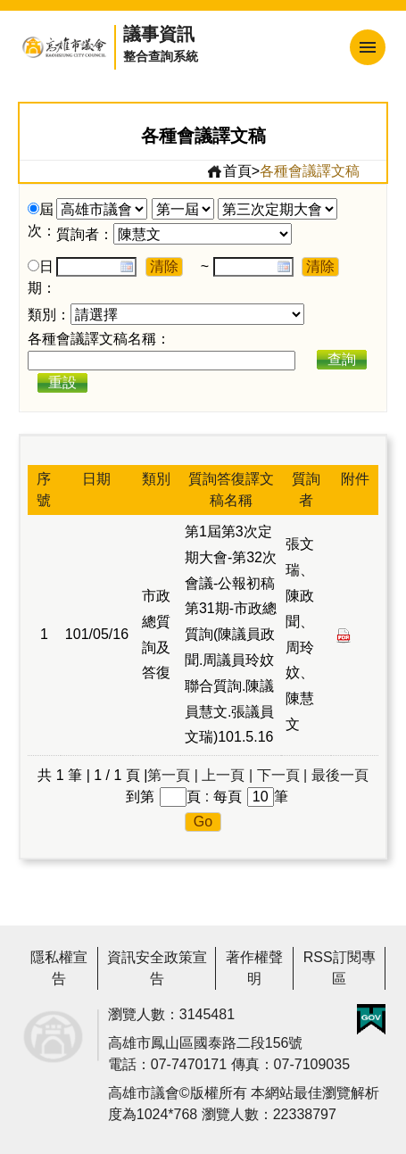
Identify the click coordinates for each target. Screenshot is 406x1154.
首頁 (229, 171)
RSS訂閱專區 (339, 968)
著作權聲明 (254, 968)
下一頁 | (282, 775)
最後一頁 (340, 775)
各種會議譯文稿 (310, 170)
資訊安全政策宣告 (157, 968)
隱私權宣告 (58, 968)
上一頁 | (227, 775)
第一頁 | (172, 775)
